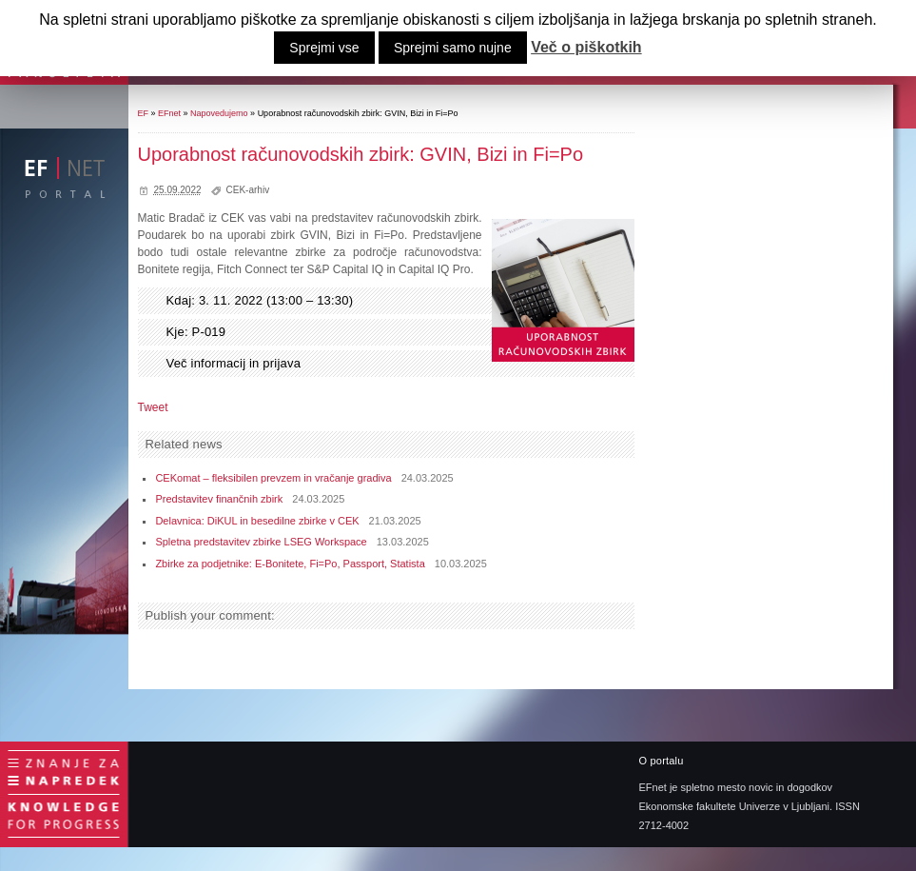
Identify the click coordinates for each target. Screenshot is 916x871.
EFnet (169, 113)
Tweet (153, 407)
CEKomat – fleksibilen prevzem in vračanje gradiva (273, 478)
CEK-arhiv (248, 190)
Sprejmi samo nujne (453, 47)
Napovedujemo (219, 113)
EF (143, 113)
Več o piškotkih (586, 47)
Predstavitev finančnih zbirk (219, 499)
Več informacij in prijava (234, 363)
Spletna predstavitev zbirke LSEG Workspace (260, 541)
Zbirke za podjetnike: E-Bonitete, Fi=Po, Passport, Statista (289, 563)
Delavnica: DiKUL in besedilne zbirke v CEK (257, 520)
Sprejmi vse (324, 47)
